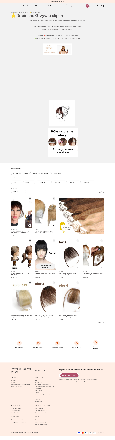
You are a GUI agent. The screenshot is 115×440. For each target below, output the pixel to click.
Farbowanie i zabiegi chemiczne (43, 394)
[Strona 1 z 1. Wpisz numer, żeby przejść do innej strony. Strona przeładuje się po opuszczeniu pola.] (101, 192)
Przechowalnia (15, 412)
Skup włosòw (38, 401)
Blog (36, 380)
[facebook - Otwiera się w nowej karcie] (42, 370)
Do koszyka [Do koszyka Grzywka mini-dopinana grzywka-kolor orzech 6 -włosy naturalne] (77, 309)
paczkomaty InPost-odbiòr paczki (20, 384)
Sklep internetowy (57, 438)
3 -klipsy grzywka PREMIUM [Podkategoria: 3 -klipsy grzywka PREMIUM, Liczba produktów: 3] (40, 173)
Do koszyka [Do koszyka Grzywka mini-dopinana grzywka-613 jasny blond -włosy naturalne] (29, 309)
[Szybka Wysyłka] (38, 345)
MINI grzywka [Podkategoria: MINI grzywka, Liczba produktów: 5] (58, 173)
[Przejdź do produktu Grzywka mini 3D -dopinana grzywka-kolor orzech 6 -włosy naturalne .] (93, 254)
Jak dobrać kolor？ (40, 382)
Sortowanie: (14, 188)
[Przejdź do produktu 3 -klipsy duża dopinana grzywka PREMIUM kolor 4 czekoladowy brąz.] (21, 254)
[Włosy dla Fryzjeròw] (95, 345)
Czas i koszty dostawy (41, 410)
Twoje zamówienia (16, 408)
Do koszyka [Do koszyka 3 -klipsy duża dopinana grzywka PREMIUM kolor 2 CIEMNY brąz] (29, 225)
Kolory (37, 392)
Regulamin (14, 380)
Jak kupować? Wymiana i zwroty (20, 422)
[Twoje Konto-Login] (76, 345)
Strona (98, 192)
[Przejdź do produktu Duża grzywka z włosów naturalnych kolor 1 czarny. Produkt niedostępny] (45, 254)
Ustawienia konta (15, 410)
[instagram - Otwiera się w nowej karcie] (39, 370)
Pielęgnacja (38, 388)
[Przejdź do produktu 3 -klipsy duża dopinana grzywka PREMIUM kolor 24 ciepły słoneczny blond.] (45, 212)
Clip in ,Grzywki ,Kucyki (23, 12)
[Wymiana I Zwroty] (57, 345)
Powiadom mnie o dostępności (45, 266)
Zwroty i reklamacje (16, 386)
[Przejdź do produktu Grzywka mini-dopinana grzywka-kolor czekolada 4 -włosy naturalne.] (45, 296)
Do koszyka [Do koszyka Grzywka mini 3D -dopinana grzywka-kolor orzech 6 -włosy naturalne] (101, 267)
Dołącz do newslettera (69, 375)
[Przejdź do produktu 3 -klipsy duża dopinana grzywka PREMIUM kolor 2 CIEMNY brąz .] (21, 212)
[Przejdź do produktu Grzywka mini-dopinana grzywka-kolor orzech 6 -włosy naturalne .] (69, 296)
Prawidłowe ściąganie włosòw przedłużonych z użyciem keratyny (44, 385)
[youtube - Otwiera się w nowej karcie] (45, 370)
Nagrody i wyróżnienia (41, 424)
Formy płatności (39, 408)
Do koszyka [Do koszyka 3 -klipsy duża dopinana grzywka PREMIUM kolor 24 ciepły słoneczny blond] (53, 225)
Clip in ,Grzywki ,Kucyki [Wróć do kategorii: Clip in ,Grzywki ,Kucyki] (20, 173)
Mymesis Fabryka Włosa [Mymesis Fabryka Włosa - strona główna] (21, 370)
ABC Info (37, 397)
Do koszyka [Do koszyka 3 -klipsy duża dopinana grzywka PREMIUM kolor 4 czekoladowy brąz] (29, 267)
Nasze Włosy (38, 390)
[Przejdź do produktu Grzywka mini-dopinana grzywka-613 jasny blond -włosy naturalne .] (21, 296)
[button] (87, 6)
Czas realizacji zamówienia (42, 412)
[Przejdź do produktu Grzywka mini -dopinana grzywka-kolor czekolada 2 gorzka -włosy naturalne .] (69, 254)
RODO (13, 382)
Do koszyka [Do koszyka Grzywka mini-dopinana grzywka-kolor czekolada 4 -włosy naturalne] (53, 309)
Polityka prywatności (17, 420)
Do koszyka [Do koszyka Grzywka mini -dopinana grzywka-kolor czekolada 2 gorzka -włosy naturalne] (77, 267)
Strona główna (14, 12)
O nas (36, 420)
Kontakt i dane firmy (40, 422)
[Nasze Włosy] (19, 345)
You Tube (37, 399)
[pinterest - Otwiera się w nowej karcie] (36, 370)
